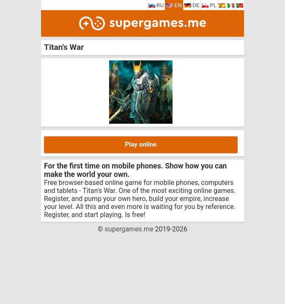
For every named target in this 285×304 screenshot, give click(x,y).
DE (192, 5)
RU (156, 5)
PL (209, 5)
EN (174, 5)
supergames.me (129, 229)
